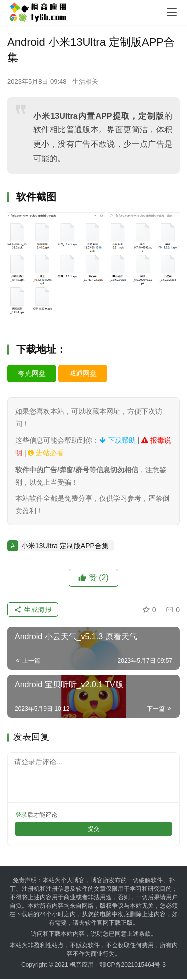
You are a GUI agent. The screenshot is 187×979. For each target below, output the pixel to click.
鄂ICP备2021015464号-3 (132, 964)
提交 (94, 828)
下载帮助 (117, 440)
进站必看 (46, 453)
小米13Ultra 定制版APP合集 (65, 546)
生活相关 (85, 81)
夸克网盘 (32, 373)
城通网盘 (83, 373)
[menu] (171, 12)
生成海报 (33, 609)
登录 (21, 814)
